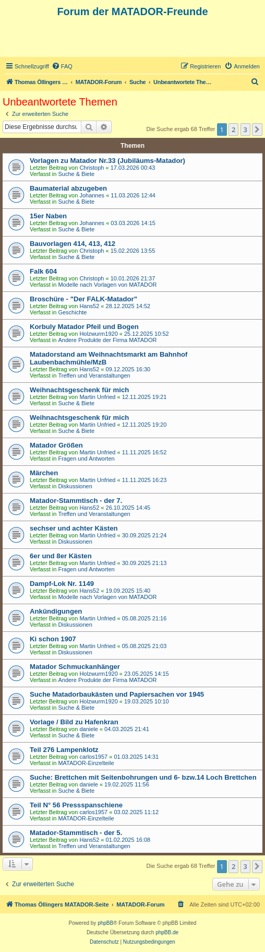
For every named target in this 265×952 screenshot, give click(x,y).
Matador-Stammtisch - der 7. (76, 500)
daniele (88, 729)
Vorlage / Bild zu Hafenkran (74, 722)
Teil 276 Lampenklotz (64, 750)
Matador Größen (56, 445)
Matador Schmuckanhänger (75, 667)
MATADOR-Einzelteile (86, 763)
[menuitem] (62, 66)
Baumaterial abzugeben (68, 188)
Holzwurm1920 (98, 334)
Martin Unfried (97, 397)
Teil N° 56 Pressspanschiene (76, 805)
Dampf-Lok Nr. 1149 (62, 583)
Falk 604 (43, 271)
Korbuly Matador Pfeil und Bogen (84, 327)
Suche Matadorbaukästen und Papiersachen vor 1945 (117, 694)
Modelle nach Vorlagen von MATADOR (107, 284)
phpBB (105, 923)
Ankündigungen (56, 611)
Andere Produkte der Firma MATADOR (107, 340)
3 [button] (245, 129)
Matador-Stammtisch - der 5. (76, 833)
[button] (257, 129)
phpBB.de (166, 932)
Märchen (44, 473)
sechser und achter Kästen (74, 528)
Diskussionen (75, 486)
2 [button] (233, 129)
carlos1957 (93, 757)
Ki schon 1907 (53, 639)
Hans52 (89, 306)
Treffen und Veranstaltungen (94, 375)
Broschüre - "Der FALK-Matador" (83, 299)
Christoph (91, 167)
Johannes (91, 195)
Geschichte (72, 312)
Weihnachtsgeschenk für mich (79, 390)
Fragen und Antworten (86, 458)
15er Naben (48, 216)
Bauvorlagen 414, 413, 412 (72, 244)
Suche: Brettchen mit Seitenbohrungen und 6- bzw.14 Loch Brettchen (143, 777)
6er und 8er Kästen (61, 556)
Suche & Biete (76, 174)
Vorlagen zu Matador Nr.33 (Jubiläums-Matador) (107, 160)
